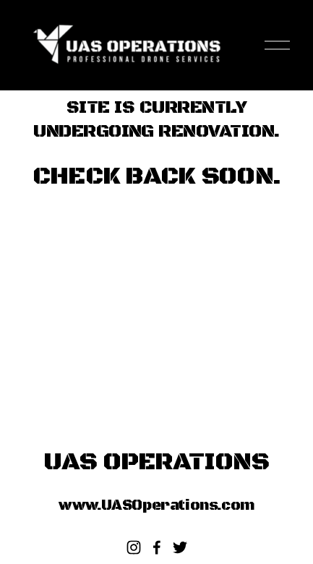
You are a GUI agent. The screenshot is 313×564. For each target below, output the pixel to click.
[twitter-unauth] (180, 547)
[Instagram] (134, 547)
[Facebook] (157, 547)
